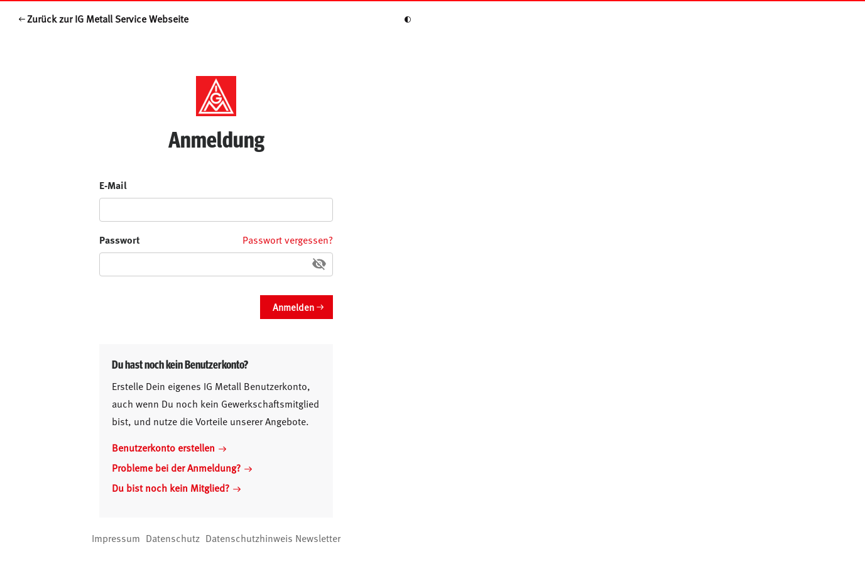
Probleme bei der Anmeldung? (182, 467)
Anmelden (293, 306)
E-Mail (113, 185)
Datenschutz (173, 538)
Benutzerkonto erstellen (169, 447)
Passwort (119, 239)
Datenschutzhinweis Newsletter (272, 538)
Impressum (116, 538)
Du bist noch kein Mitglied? (176, 487)
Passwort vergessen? (287, 239)
